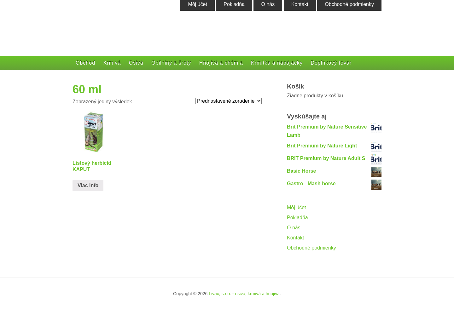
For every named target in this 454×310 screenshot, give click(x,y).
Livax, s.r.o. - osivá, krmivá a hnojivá (244, 293)
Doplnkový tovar (331, 63)
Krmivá (112, 63)
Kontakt (295, 237)
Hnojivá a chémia (221, 63)
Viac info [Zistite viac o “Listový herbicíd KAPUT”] (88, 185)
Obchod (85, 63)
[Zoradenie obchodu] (228, 101)
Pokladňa (297, 217)
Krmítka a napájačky (277, 63)
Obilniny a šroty (171, 63)
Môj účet (296, 207)
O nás (293, 227)
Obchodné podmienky (311, 247)
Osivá (136, 63)
